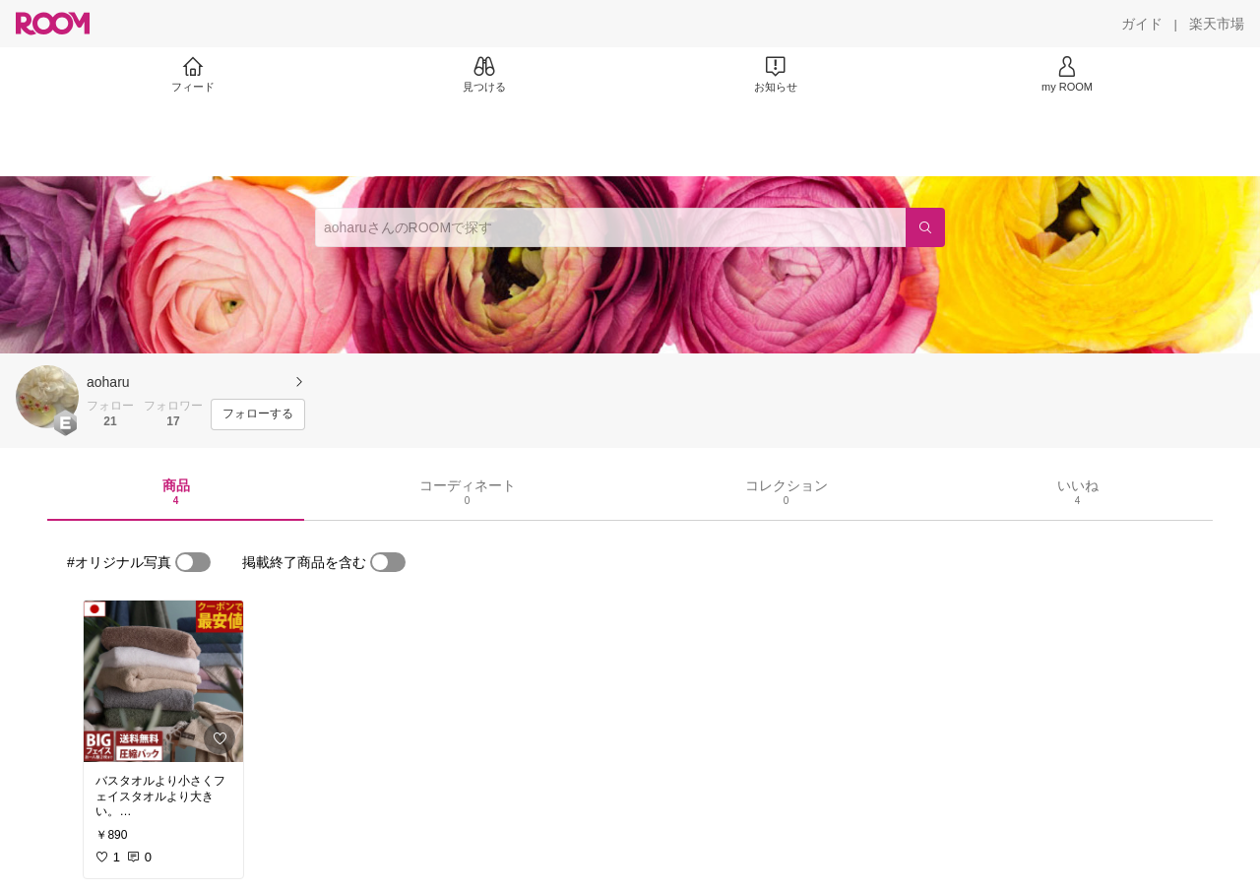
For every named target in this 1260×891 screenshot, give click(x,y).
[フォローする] (258, 414)
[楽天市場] (1216, 23)
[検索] (925, 227)
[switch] (193, 562)
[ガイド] (1142, 23)
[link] (163, 681)
